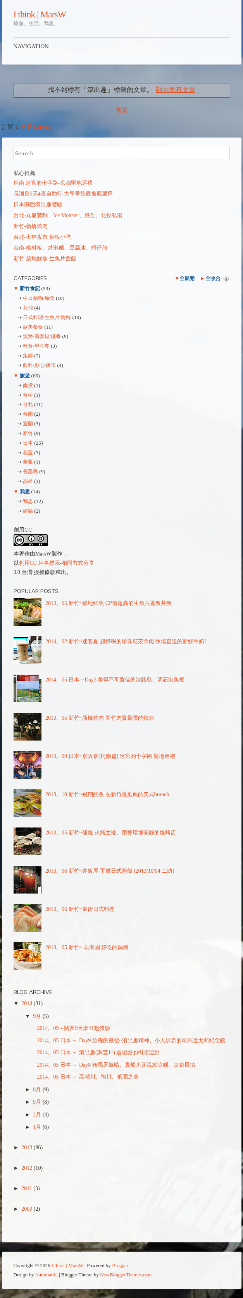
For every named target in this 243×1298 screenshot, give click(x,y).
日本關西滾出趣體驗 (38, 204)
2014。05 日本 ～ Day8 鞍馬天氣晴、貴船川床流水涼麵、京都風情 (116, 1065)
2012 (27, 1168)
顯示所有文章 (175, 89)
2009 (27, 1209)
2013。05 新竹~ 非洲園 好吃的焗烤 (86, 947)
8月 (38, 1089)
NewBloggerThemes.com (126, 1275)
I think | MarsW (40, 14)
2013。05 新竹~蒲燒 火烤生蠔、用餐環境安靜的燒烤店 (110, 833)
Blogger (120, 1265)
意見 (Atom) (36, 127)
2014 (27, 1003)
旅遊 (25, 376)
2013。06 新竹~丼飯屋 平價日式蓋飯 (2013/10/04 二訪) (109, 871)
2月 (38, 1115)
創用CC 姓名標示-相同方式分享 (57, 563)
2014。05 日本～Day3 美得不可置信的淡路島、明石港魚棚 (114, 680)
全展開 (187, 278)
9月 (38, 1016)
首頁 (122, 110)
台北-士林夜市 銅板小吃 (42, 237)
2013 (27, 1147)
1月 (38, 1127)
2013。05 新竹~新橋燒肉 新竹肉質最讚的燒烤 (99, 718)
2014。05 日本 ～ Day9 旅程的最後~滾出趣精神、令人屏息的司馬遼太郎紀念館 (131, 1040)
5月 (38, 1102)
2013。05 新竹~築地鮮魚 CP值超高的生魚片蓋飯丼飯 (108, 603)
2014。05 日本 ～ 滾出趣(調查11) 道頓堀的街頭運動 (98, 1052)
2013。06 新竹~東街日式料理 (80, 909)
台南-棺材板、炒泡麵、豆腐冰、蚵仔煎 (61, 248)
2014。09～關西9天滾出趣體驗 (73, 1028)
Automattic (46, 1275)
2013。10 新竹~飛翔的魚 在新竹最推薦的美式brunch (107, 794)
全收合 (213, 278)
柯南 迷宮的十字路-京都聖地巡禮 (53, 183)
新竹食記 (30, 288)
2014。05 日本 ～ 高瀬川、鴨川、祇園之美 (88, 1077)
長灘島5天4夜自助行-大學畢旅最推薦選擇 (63, 194)
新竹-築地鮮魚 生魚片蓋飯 (45, 259)
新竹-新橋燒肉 (31, 226)
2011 (27, 1188)
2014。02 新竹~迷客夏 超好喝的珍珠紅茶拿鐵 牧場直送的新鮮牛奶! (125, 641)
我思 (25, 491)
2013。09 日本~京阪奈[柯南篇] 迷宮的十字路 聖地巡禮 (110, 756)
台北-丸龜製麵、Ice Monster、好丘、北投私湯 (68, 215)
